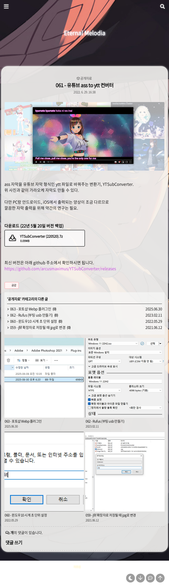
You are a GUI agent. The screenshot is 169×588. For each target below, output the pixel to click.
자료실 (77, 567)
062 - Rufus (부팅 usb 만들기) (31, 315)
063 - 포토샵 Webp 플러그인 (30, 308)
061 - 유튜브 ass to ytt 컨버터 (84, 85)
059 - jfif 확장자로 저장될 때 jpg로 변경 (38, 327)
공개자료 (86, 78)
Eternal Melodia (84, 33)
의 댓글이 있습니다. (26, 532)
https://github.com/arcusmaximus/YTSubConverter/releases (60, 269)
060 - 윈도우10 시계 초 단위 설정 (33, 321)
